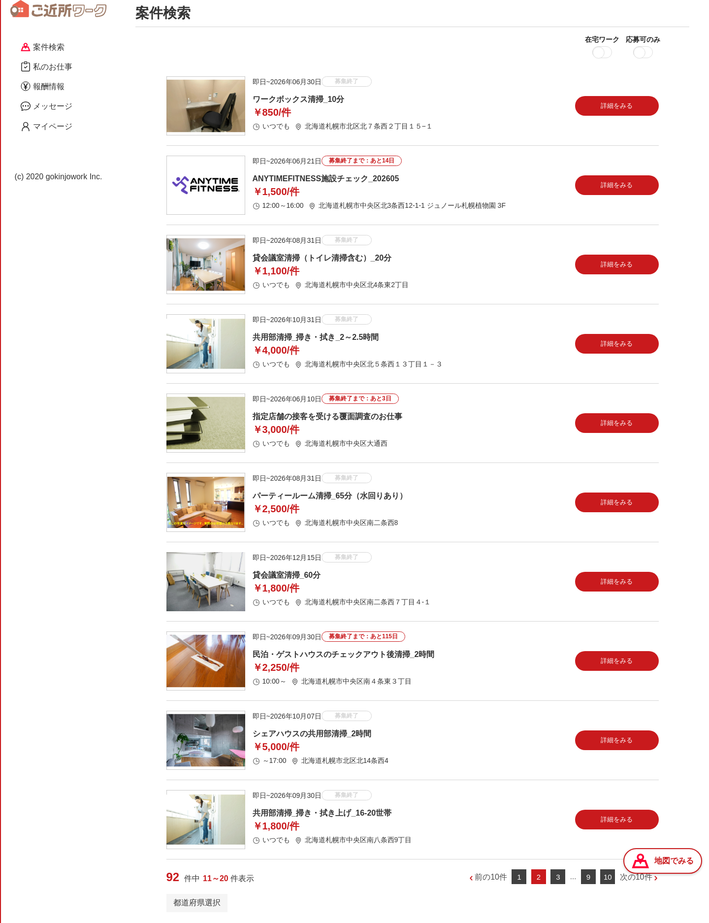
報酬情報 (42, 86)
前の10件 (491, 877)
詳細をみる (617, 105)
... (573, 876)
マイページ (46, 126)
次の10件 (636, 877)
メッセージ (46, 106)
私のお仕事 (46, 66)
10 (608, 877)
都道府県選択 (197, 902)
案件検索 (42, 47)
